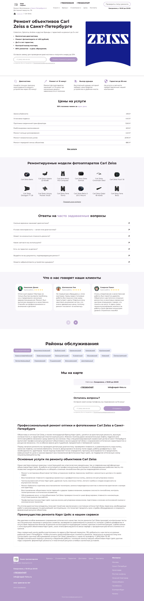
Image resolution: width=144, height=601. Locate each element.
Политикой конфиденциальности (44, 63)
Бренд (65, 8)
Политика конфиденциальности (72, 597)
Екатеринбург (118, 590)
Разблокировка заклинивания (26, 128)
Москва (115, 562)
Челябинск (117, 586)
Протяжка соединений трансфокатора (30, 123)
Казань (115, 594)
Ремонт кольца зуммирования (26, 133)
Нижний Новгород (120, 578)
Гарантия (72, 558)
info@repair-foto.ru (117, 387)
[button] (76, 322)
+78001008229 (67, 3)
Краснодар (116, 570)
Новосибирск (118, 582)
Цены (85, 8)
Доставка (82, 558)
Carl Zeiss (28, 14)
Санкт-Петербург (119, 566)
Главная (19, 14)
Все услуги (72, 149)
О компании (75, 8)
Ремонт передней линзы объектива (29, 142)
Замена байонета (21, 114)
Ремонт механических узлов (26, 138)
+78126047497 (83, 3)
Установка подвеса (22, 119)
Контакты (93, 8)
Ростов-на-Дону (119, 574)
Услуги (56, 8)
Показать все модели (72, 202)
